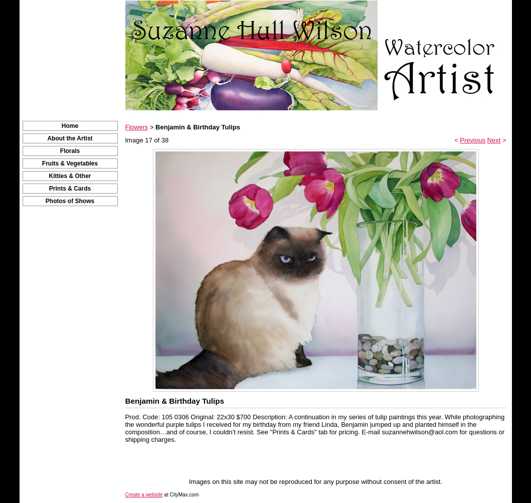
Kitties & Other (70, 176)
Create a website (144, 494)
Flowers (136, 127)
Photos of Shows (70, 201)
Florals (70, 150)
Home (70, 125)
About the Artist (69, 138)
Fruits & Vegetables (70, 163)
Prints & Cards (70, 188)
